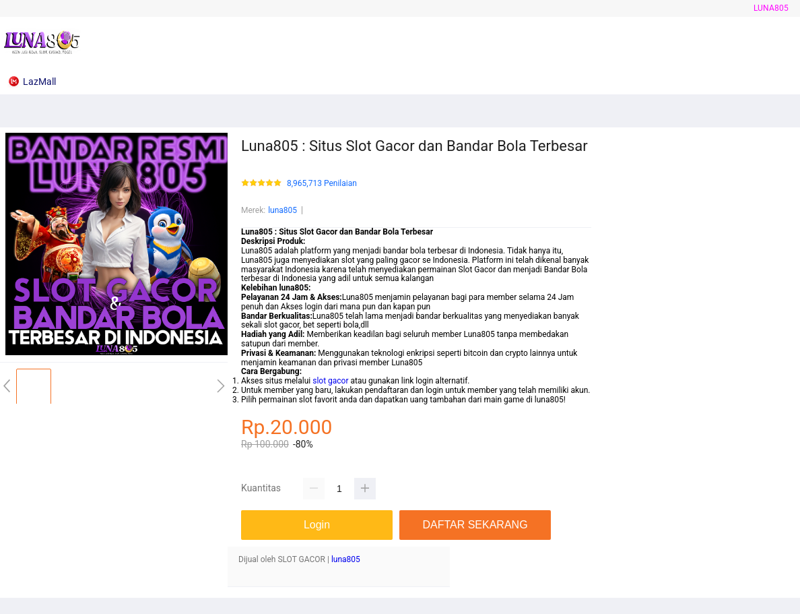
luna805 (771, 8)
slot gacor (330, 381)
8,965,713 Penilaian (322, 183)
